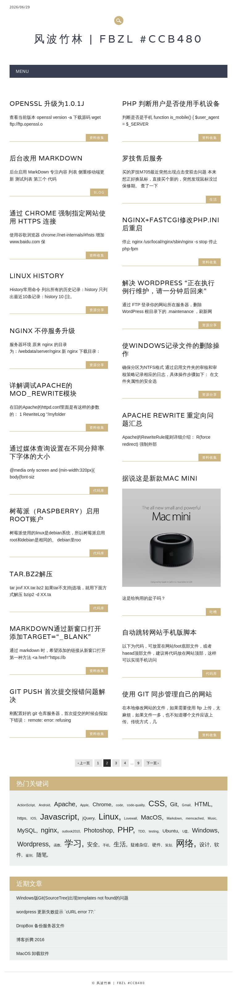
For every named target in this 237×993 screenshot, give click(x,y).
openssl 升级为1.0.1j (47, 103)
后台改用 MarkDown (46, 158)
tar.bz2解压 (31, 574)
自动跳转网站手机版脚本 (159, 632)
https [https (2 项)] (21, 818)
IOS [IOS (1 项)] (33, 818)
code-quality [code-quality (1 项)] (135, 805)
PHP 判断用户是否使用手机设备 (171, 103)
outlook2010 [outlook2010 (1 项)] (71, 831)
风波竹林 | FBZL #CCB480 (118, 39)
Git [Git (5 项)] (173, 804)
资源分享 (96, 309)
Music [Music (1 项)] (212, 818)
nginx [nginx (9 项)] (49, 830)
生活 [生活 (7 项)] (120, 844)
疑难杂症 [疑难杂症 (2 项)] (139, 845)
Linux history (37, 276)
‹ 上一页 (84, 763)
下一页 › (153, 763)
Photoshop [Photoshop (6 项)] (98, 830)
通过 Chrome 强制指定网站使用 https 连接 (58, 217)
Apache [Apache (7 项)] (64, 804)
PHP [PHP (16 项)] (125, 829)
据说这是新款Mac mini (160, 478)
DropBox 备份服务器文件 (40, 925)
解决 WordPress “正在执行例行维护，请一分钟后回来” (168, 287)
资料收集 (96, 137)
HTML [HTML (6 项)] (202, 804)
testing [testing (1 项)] (153, 831)
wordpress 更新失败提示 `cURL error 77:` (56, 911)
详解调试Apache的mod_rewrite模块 (43, 389)
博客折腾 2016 (30, 939)
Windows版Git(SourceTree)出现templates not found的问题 (72, 897)
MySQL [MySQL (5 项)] (26, 830)
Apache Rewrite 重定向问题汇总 (168, 419)
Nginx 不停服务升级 (42, 331)
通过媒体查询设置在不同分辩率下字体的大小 (57, 452)
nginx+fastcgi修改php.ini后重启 (170, 224)
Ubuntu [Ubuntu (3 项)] (170, 830)
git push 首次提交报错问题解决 (58, 695)
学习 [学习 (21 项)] (73, 843)
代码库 (98, 490)
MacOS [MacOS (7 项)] (151, 817)
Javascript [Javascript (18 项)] (58, 816)
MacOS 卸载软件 (32, 953)
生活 (213, 199)
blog (99, 192)
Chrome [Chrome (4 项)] (102, 804)
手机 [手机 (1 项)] (106, 845)
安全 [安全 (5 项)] (92, 844)
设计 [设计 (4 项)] (204, 844)
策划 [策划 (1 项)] (168, 845)
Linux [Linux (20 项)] (109, 816)
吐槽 (213, 611)
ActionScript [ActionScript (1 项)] (26, 805)
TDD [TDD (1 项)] (141, 831)
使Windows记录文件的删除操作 (171, 349)
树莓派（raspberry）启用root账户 (55, 515)
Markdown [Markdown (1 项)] (174, 818)
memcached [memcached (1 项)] (195, 818)
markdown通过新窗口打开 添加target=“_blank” (55, 632)
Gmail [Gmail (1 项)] (186, 805)
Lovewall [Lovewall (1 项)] (130, 818)
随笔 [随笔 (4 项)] (41, 855)
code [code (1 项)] (119, 805)
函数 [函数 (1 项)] (57, 845)
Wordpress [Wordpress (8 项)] (33, 844)
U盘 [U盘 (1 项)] (185, 831)
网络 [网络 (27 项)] (185, 843)
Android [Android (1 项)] (44, 805)
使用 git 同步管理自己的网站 (167, 694)
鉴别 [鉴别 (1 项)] (29, 855)
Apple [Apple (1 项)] (84, 805)
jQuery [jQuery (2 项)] (88, 818)
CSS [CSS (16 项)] (156, 803)
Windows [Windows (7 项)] (205, 830)
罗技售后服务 (142, 158)
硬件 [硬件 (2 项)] (156, 845)
